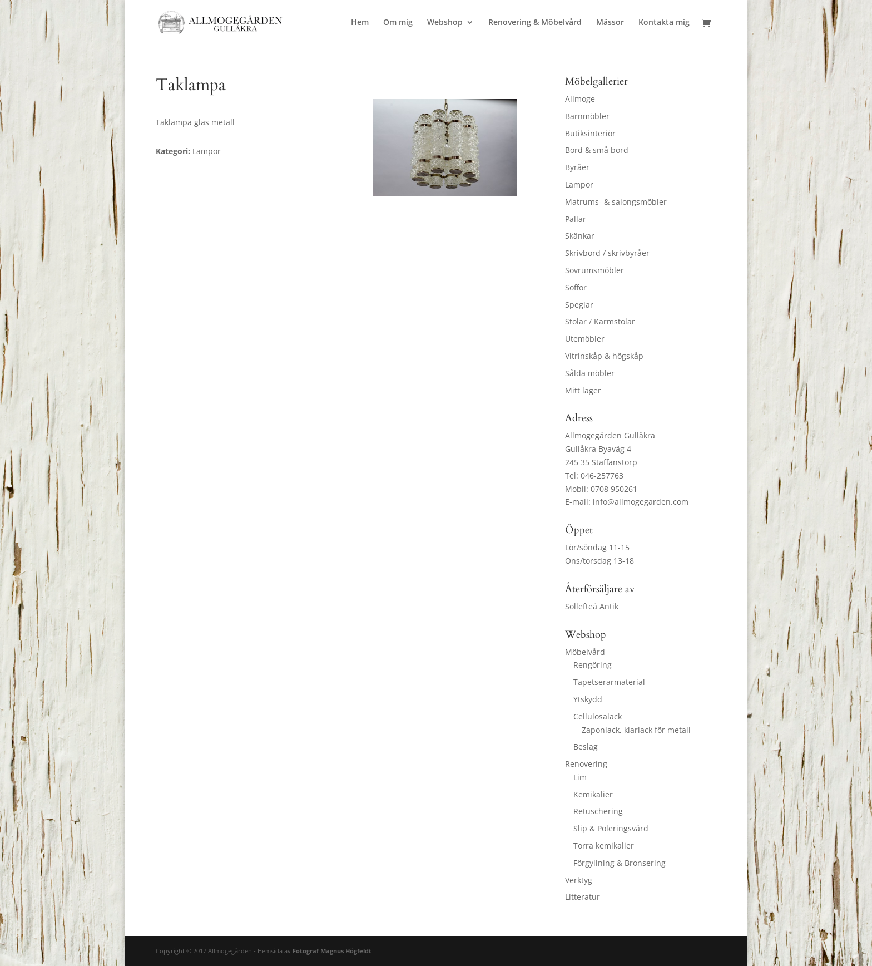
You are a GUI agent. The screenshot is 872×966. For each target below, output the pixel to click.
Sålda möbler (590, 373)
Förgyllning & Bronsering (619, 862)
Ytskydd (587, 699)
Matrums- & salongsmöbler (616, 201)
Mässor (610, 22)
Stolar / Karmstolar (600, 321)
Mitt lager (583, 390)
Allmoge (580, 98)
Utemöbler (585, 338)
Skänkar (579, 235)
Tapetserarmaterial (609, 682)
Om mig (398, 22)
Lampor (579, 184)
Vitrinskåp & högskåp (604, 356)
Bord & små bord (596, 150)
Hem (360, 22)
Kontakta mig (664, 22)
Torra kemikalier (603, 845)
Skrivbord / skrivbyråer (607, 253)
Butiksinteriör (590, 133)
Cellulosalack (597, 716)
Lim (580, 777)
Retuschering (598, 811)
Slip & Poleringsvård (610, 828)
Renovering (586, 763)
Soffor (576, 287)
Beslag (585, 746)
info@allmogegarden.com (640, 501)
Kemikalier (593, 794)
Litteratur (582, 896)
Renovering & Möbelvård (535, 22)
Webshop (445, 22)
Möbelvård (585, 652)
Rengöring (592, 664)
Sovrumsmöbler (594, 270)
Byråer (577, 167)
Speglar (579, 304)
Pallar (575, 219)
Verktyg (578, 880)
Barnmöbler (587, 116)
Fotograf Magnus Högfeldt (332, 951)
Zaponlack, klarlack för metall (636, 729)
